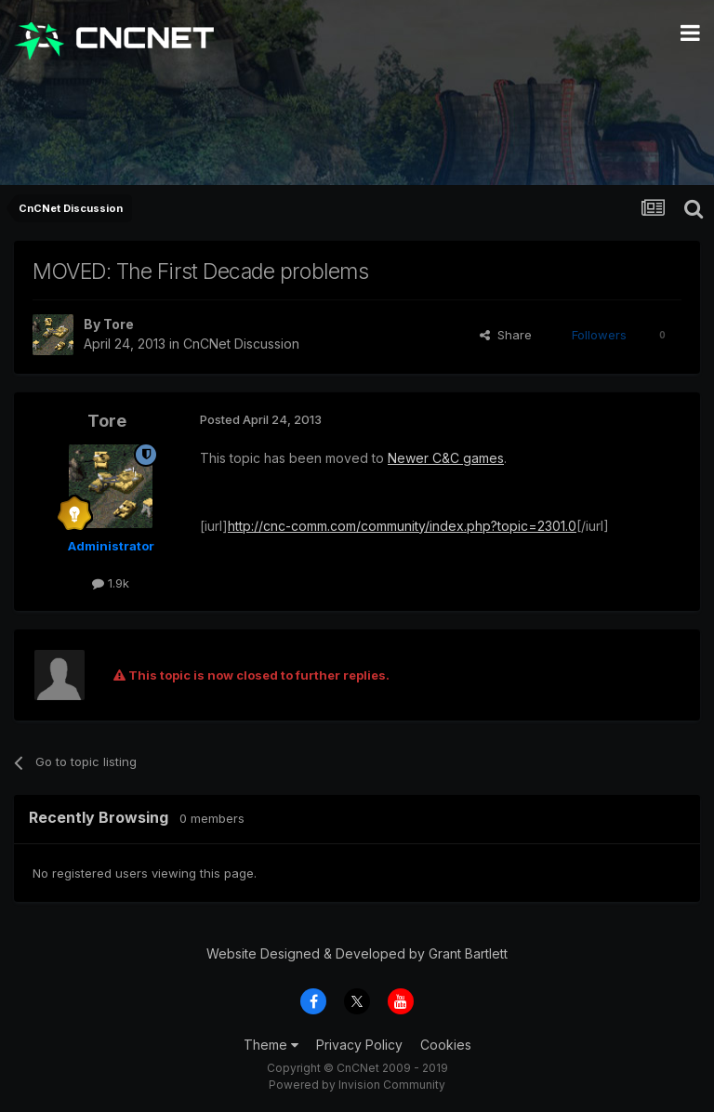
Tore (118, 324)
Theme (271, 1044)
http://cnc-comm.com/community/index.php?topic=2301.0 (402, 526)
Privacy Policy (359, 1044)
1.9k (110, 583)
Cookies (445, 1044)
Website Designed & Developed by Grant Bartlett (357, 953)
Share (506, 334)
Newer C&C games (446, 458)
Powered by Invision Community (357, 1085)
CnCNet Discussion (241, 343)
